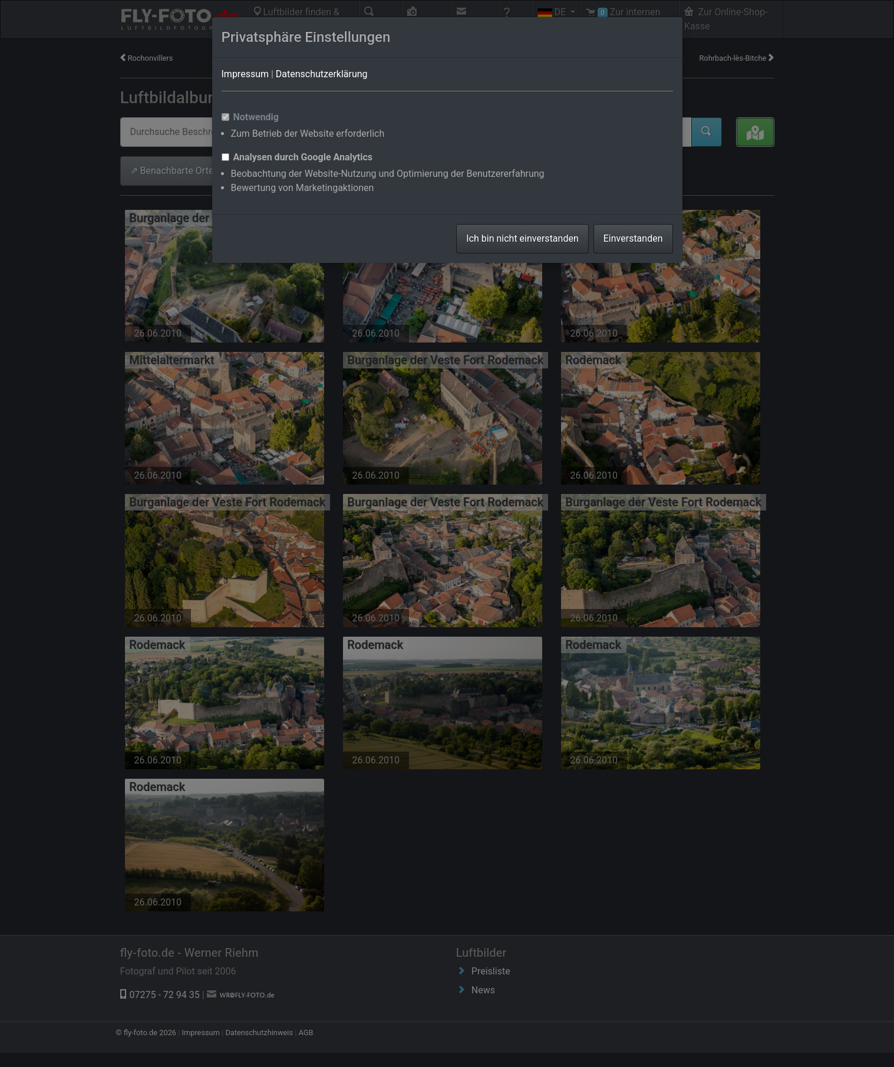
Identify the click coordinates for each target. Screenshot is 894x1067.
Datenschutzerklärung (322, 74)
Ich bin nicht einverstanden (522, 238)
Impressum (245, 74)
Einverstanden (633, 238)
